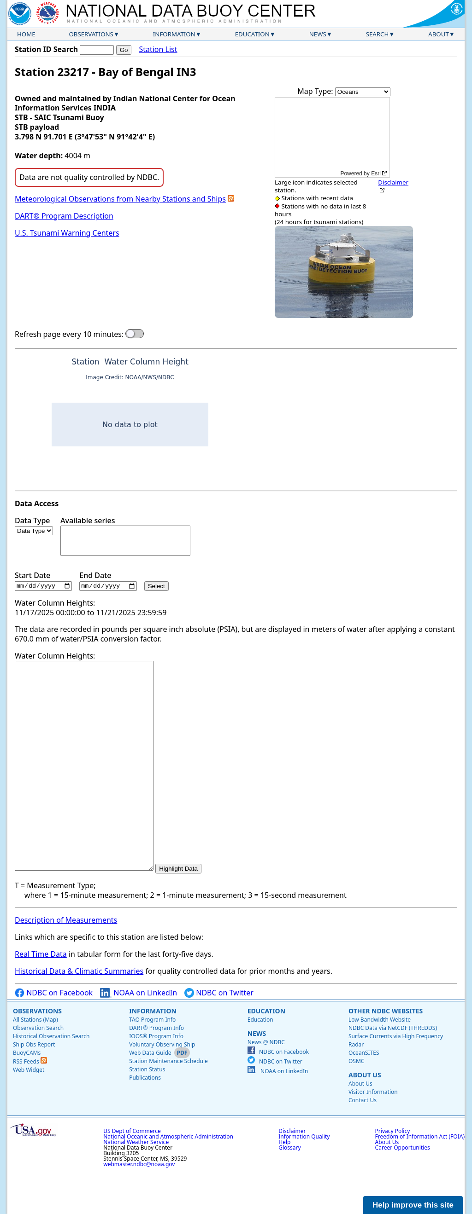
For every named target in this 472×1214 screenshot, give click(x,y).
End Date (107, 581)
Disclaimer (393, 182)
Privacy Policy (392, 1172)
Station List (158, 49)
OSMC (356, 1102)
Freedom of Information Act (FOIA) (420, 1178)
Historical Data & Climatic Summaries (79, 1013)
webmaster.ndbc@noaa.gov (139, 1205)
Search (377, 34)
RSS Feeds (30, 1103)
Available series (125, 536)
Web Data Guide (150, 1094)
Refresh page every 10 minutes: (69, 334)
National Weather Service (136, 1183)
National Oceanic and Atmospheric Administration (168, 1178)
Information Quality (304, 1178)
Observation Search (38, 1069)
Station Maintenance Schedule (168, 1102)
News (317, 34)
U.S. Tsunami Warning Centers (67, 233)
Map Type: (316, 91)
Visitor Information (373, 1133)
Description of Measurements (66, 962)
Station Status (147, 1111)
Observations (91, 34)
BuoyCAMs (27, 1094)
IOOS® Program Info (156, 1077)
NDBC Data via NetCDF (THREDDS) (392, 1069)
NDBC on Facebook (54, 1034)
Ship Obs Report (34, 1086)
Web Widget (28, 1111)
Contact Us (362, 1141)
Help (284, 1183)
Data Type (34, 525)
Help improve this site (413, 1205)
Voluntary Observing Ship (162, 1086)
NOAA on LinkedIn (138, 1034)
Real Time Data (41, 996)
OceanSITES (363, 1094)
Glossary (289, 1189)
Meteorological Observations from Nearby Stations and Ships (120, 199)
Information (174, 34)
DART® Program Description (64, 216)
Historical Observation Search (51, 1077)
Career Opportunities (402, 1189)
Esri (376, 173)
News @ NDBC (266, 1083)
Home (26, 34)
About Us (364, 1116)
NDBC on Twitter (219, 1034)
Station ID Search (46, 49)
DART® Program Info (156, 1069)
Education (252, 34)
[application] (332, 137)
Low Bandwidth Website (379, 1061)
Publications (145, 1119)
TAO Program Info (152, 1061)
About (438, 34)
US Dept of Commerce (132, 1172)
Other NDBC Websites (385, 1052)
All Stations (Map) (35, 1061)
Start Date (43, 581)
